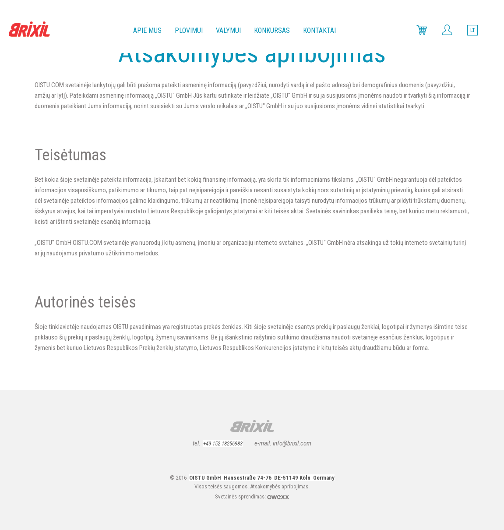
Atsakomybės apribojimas (279, 486)
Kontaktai (319, 30)
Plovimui (189, 30)
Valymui (228, 30)
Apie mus (147, 30)
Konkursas (272, 30)
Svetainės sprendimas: (241, 496)
